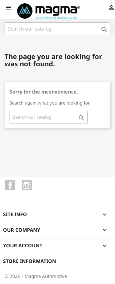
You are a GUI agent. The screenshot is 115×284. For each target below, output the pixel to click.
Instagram (27, 185)
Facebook (10, 185)
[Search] (57, 28)
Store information (29, 261)
